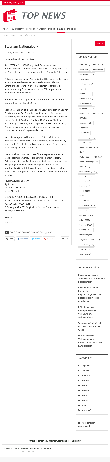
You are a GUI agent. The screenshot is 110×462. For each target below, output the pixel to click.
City (12, 232)
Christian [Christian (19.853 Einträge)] (86, 84)
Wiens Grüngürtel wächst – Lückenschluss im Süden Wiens (90, 326)
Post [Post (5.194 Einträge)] (84, 201)
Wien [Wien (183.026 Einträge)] (85, 254)
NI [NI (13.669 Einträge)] (98, 157)
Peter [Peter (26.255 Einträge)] (84, 181)
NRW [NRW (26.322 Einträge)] (84, 167)
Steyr (42, 232)
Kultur (61, 29)
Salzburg (35, 232)
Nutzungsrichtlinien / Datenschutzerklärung (49, 441)
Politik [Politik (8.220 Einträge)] (84, 191)
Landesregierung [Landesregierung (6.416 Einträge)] (88, 147)
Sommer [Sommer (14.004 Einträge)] (85, 225)
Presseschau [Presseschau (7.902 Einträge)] (87, 206)
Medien (51, 29)
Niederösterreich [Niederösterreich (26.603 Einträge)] (88, 162)
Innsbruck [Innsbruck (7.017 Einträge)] (85, 123)
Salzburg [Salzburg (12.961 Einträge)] (86, 215)
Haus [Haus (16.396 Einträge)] (97, 113)
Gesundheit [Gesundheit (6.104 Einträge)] (86, 108)
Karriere (71, 29)
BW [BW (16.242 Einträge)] (84, 79)
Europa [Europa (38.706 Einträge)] (85, 94)
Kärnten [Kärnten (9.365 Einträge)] (85, 142)
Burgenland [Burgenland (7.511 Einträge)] (86, 74)
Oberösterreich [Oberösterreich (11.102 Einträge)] (88, 172)
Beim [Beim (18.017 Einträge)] (84, 65)
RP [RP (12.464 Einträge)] (83, 210)
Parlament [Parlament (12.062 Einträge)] (86, 176)
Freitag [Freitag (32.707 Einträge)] (85, 104)
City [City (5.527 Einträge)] (83, 89)
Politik (6, 29)
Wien (49, 232)
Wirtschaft (18, 29)
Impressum (76, 441)
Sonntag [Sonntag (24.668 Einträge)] (85, 230)
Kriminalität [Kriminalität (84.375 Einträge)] (87, 138)
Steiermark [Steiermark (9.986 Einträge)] (86, 235)
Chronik (30, 29)
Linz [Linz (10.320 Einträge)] (84, 152)
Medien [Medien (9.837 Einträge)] (85, 157)
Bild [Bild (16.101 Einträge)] (98, 65)
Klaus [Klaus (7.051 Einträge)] (84, 133)
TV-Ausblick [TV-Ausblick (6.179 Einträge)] (86, 245)
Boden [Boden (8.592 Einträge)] (84, 70)
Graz (18, 232)
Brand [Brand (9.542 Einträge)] (98, 70)
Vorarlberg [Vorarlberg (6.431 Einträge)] (86, 249)
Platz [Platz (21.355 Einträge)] (84, 186)
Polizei (85, 400)
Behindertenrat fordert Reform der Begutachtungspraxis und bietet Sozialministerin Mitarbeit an (89, 294)
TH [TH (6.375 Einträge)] (83, 240)
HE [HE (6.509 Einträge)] (83, 118)
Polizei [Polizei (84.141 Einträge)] (85, 196)
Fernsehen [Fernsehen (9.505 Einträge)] (86, 99)
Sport (84, 405)
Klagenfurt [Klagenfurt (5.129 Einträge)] (86, 128)
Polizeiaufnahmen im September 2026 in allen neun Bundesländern (91, 278)
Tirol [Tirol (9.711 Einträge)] (95, 240)
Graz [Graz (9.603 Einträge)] (84, 113)
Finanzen (41, 29)
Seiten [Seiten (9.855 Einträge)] (84, 220)
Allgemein (86, 365)
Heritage (26, 232)
